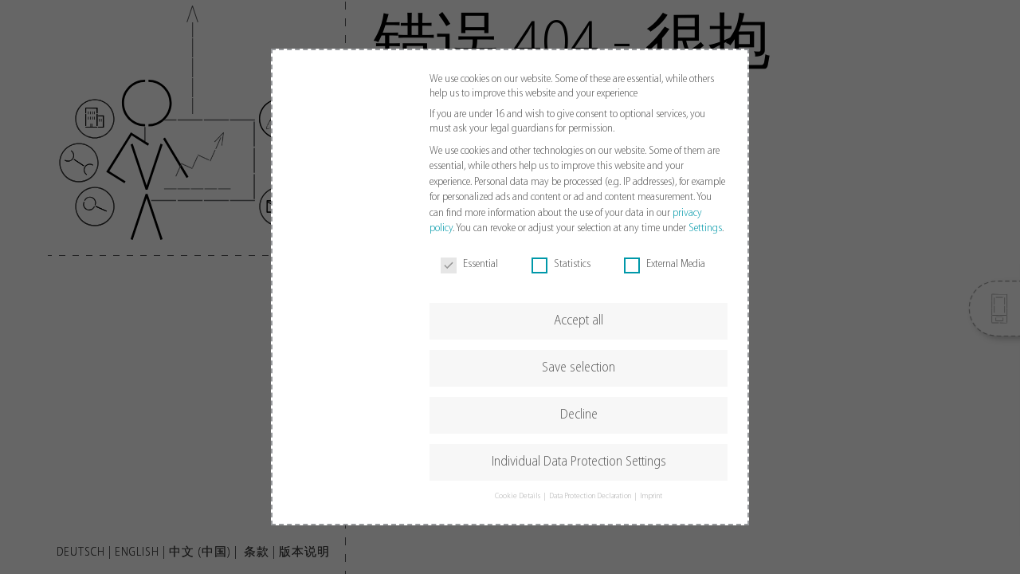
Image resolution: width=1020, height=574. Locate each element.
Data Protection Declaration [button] (591, 496)
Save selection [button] (578, 368)
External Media (664, 265)
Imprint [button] (651, 496)
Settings (705, 228)
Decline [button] (579, 415)
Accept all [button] (578, 321)
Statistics (561, 265)
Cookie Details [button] (518, 496)
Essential (469, 265)
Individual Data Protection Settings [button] (579, 462)
